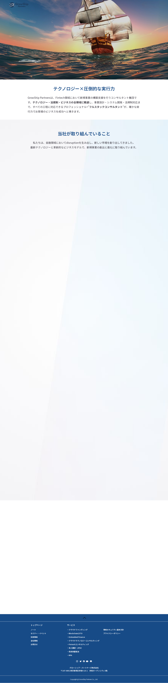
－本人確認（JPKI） (75, 648)
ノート (33, 630)
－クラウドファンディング (77, 630)
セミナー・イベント (38, 633)
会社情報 (34, 641)
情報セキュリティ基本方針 (113, 630)
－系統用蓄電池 (73, 652)
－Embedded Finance (76, 637)
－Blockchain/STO (74, 633)
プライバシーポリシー (111, 633)
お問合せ (34, 644)
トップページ (36, 625)
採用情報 (34, 637)
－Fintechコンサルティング (78, 644)
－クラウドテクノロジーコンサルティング (83, 641)
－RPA (69, 655)
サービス (71, 625)
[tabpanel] (84, 40)
